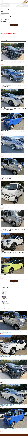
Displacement (3, 21)
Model (2, 11)
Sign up (14, 282)
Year (1, 18)
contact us (15, 283)
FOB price (2, 14)
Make (2, 7)
